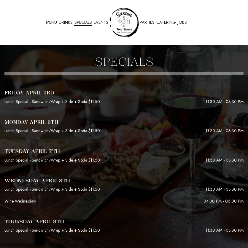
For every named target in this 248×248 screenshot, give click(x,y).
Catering (166, 22)
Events (101, 22)
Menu (51, 22)
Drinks (66, 22)
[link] (124, 22)
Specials (83, 22)
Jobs (182, 22)
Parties (147, 22)
